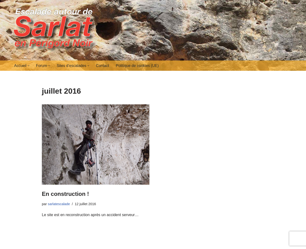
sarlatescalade (59, 204)
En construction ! (65, 194)
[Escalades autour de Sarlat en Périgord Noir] (55, 30)
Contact (102, 66)
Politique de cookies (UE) (137, 66)
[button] (28, 65)
